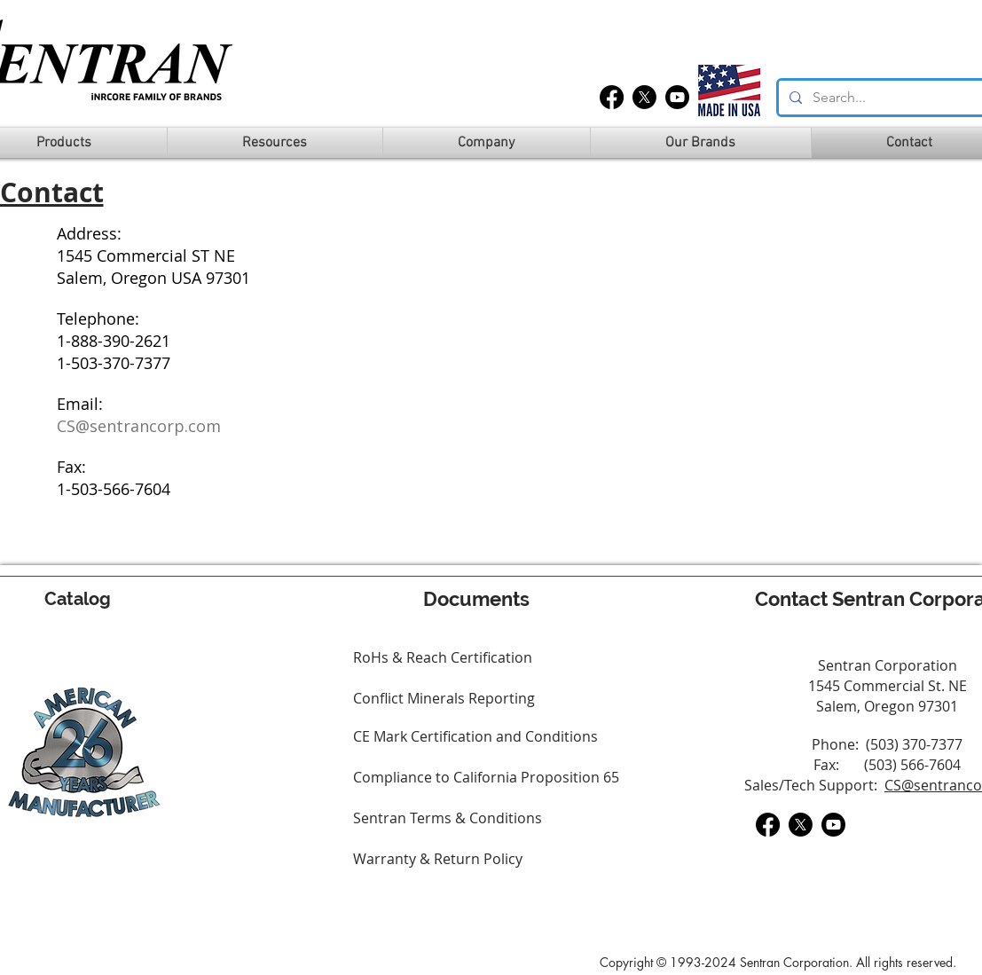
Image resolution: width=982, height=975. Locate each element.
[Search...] (890, 97)
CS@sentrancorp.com (139, 425)
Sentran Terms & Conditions (447, 818)
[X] (644, 97)
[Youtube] (677, 97)
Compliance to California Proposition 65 (486, 777)
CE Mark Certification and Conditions (475, 736)
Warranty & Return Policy (437, 859)
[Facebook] (612, 97)
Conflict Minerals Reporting (444, 698)
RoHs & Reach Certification (442, 657)
